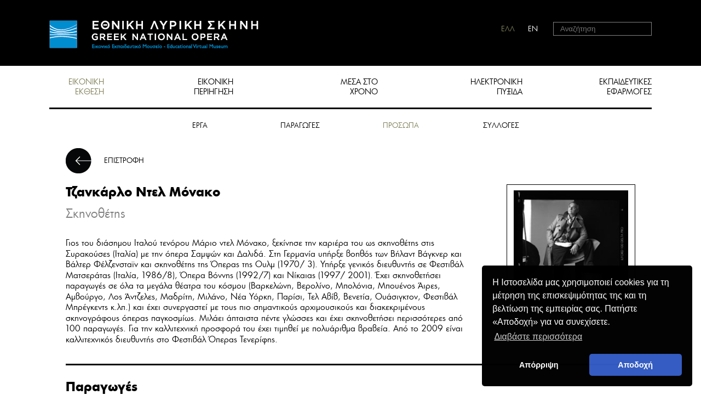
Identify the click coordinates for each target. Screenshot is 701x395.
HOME (153, 34)
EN (533, 28)
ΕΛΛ (508, 28)
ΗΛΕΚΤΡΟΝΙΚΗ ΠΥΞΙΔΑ (496, 87)
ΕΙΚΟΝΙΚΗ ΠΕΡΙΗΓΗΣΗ (213, 87)
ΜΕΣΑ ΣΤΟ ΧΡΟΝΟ (359, 87)
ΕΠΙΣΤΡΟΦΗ (124, 160)
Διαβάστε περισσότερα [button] (538, 336)
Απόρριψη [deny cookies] (539, 364)
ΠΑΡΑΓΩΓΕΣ (300, 125)
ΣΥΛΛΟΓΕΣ (501, 125)
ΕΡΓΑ (200, 125)
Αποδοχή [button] (635, 364)
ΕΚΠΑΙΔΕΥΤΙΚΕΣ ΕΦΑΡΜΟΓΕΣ (625, 87)
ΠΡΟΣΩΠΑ (401, 125)
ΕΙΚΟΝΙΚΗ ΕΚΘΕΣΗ (86, 87)
